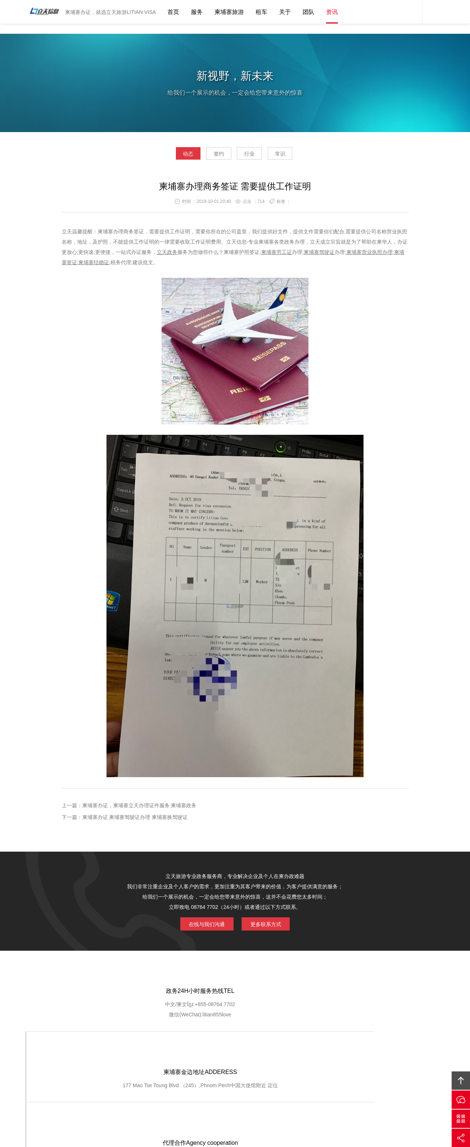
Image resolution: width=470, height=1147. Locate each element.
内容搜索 (433, 11)
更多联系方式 (269, 925)
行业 (254, 156)
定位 (246, 1018)
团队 (308, 12)
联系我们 (351, 1053)
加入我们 (321, 1053)
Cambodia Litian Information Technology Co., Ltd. (209, 1090)
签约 (214, 156)
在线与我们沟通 (203, 925)
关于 (285, 12)
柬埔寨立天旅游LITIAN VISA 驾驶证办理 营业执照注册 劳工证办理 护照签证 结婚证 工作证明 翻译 (42, 12)
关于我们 (117, 1053)
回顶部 (461, 1080)
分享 (461, 1138)
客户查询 (260, 1053)
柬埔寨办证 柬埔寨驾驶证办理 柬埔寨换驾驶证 (135, 819)
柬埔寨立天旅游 (340, 1090)
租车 (261, 12)
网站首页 (86, 1053)
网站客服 (411, 11)
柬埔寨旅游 (229, 12)
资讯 (332, 12)
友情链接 (381, 1053)
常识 (295, 156)
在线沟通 (461, 1099)
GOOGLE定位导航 (158, 1053)
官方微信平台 (461, 1119)
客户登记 (290, 1053)
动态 (172, 156)
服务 (197, 12)
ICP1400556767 (266, 1100)
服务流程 (230, 1053)
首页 (173, 12)
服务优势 (199, 1053)
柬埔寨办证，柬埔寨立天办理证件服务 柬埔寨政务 (139, 808)
